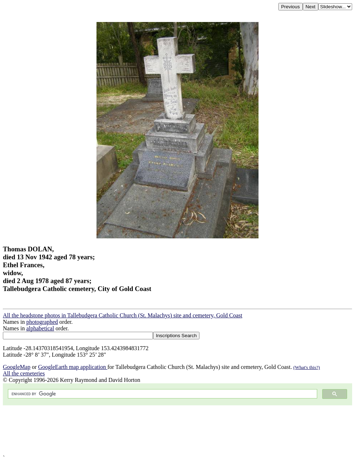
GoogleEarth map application (72, 367)
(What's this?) (306, 367)
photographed (42, 322)
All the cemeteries (24, 373)
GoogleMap (16, 367)
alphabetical (40, 328)
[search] (162, 394)
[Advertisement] (177, 430)
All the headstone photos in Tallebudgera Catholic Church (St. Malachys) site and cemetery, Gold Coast (122, 315)
